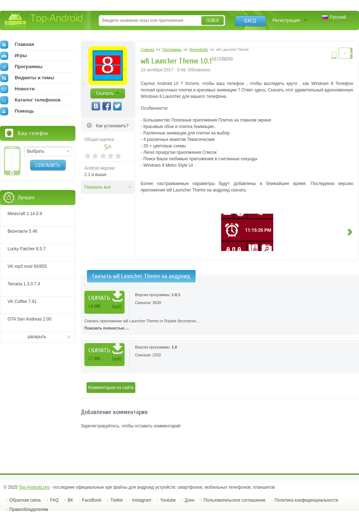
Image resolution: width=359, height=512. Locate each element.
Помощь (17, 111)
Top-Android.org (34, 487)
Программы (21, 66)
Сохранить (47, 165)
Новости (17, 89)
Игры (13, 55)
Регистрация (286, 20)
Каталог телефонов (30, 100)
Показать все (97, 187)
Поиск (212, 21)
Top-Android (44, 21)
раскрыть (37, 336)
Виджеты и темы (27, 77)
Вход (250, 21)
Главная (17, 44)
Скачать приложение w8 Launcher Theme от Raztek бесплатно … (219, 325)
